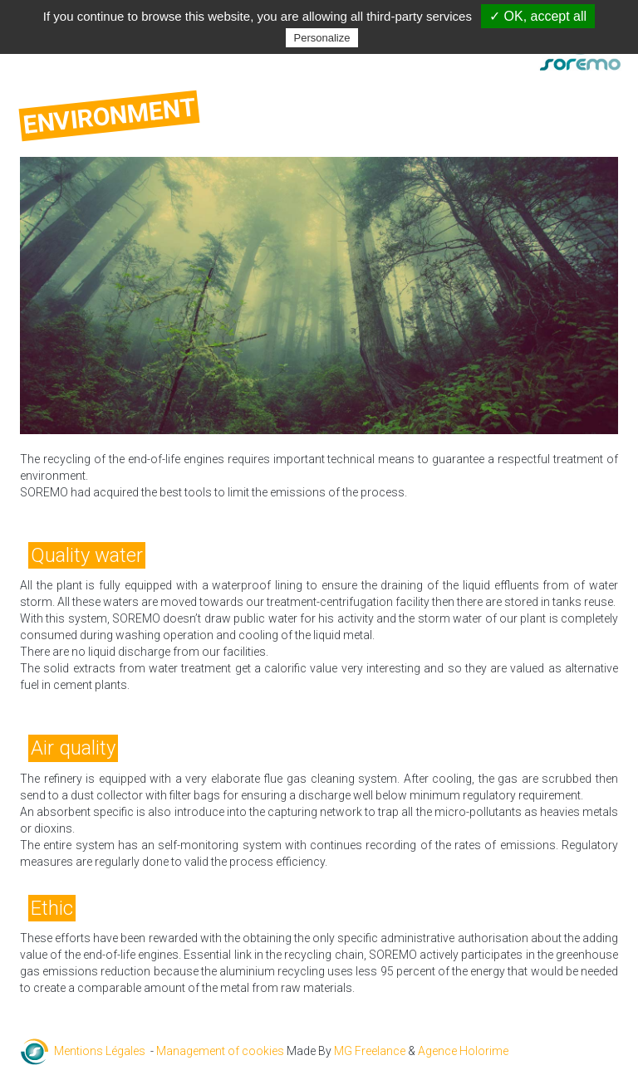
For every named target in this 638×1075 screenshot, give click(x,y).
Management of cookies (220, 1051)
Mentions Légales (99, 1051)
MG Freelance (369, 1051)
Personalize (322, 38)
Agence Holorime (463, 1051)
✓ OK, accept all (537, 16)
